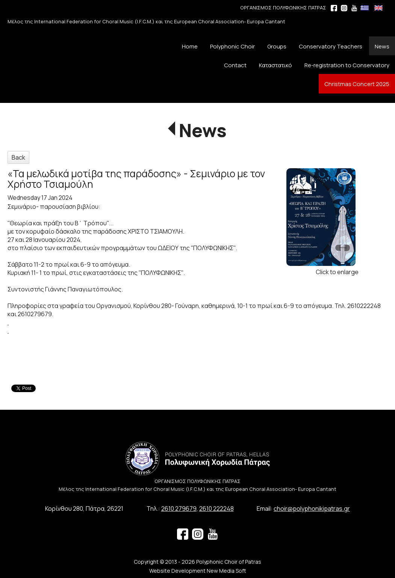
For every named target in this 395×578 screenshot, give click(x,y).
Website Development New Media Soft (197, 570)
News (203, 130)
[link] (8, 322)
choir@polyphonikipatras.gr (312, 508)
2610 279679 (179, 508)
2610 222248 (216, 508)
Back (18, 157)
